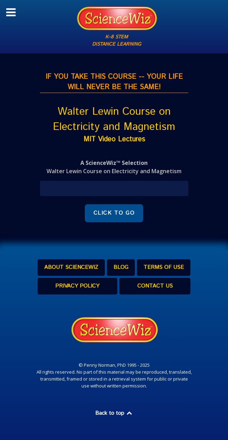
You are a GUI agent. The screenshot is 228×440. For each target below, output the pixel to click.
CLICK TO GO (114, 213)
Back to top (114, 413)
